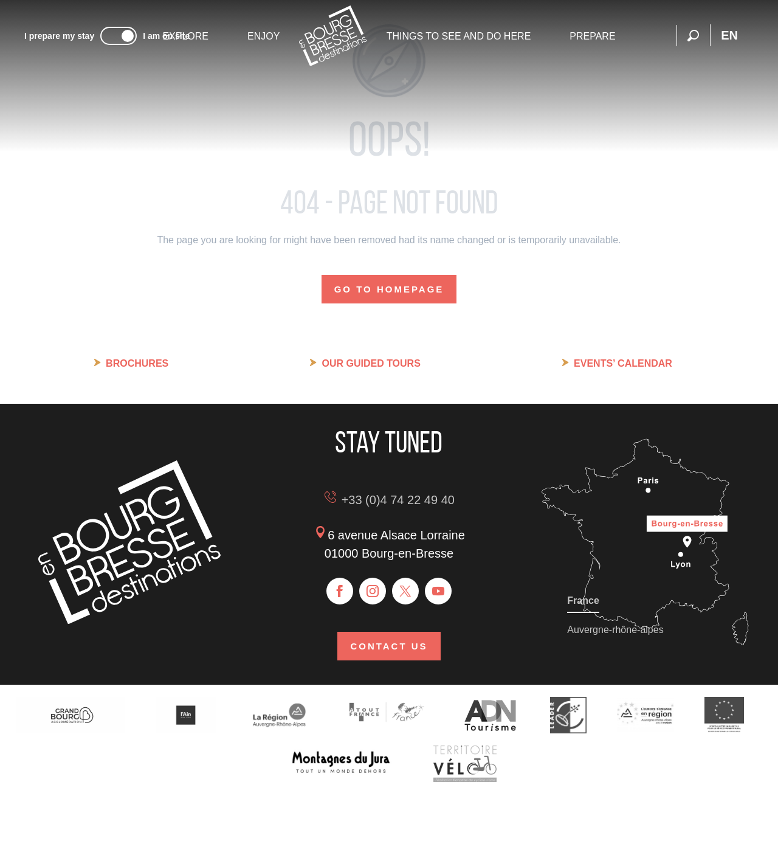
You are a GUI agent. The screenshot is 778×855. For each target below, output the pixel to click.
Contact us (388, 646)
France (583, 600)
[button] (693, 35)
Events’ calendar (623, 363)
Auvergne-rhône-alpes (615, 630)
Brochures (137, 363)
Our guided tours (371, 363)
